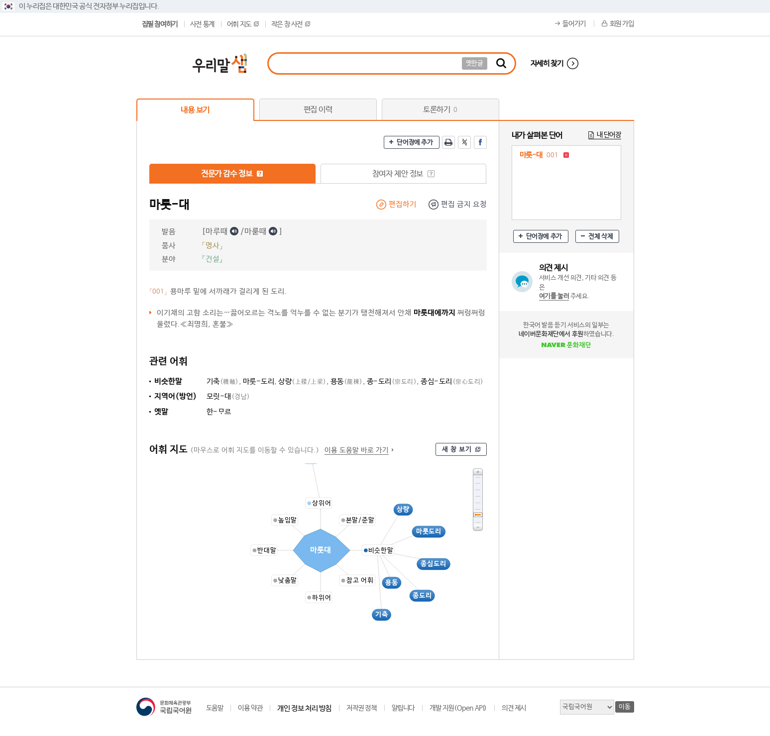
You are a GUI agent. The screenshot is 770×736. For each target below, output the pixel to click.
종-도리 (392, 381)
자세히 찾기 (547, 63)
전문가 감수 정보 (232, 174)
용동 (346, 381)
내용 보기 (195, 110)
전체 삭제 (600, 236)
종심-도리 (452, 381)
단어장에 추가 (415, 142)
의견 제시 (514, 708)
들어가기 (573, 24)
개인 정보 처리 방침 (304, 708)
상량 (302, 381)
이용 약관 (250, 708)
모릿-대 (228, 396)
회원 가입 (622, 24)
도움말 (214, 708)
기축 (223, 381)
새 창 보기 (457, 449)
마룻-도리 (259, 381)
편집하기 (403, 204)
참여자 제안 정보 (403, 174)
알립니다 (403, 708)
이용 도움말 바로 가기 (357, 450)
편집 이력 (318, 109)
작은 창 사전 (290, 24)
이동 (624, 707)
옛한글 (474, 63)
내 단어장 (609, 135)
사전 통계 (202, 24)
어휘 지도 (243, 24)
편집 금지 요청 (464, 204)
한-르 (219, 412)
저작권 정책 (361, 708)
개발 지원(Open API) (458, 708)
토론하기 (440, 109)
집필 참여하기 (160, 24)
